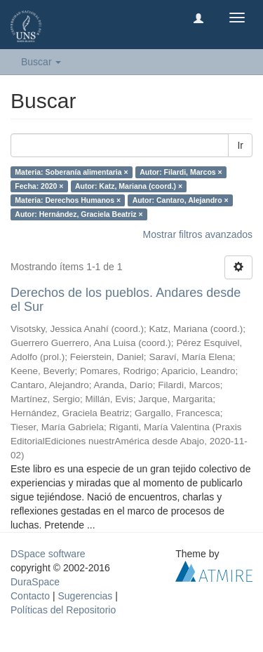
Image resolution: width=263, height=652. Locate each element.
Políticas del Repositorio (63, 610)
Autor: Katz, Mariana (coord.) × (128, 186)
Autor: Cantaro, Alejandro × (181, 200)
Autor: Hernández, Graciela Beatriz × (78, 214)
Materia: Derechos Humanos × (68, 200)
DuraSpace (35, 581)
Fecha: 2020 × (39, 186)
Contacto (30, 595)
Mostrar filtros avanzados (197, 234)
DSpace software (48, 553)
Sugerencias (85, 595)
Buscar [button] (41, 61)
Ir (240, 145)
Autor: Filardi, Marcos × (181, 172)
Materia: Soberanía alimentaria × (71, 172)
